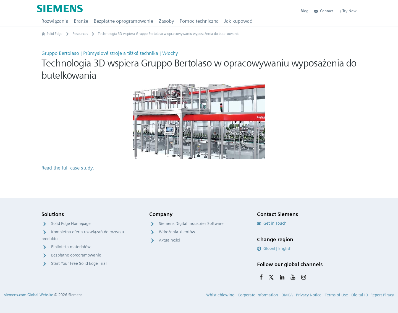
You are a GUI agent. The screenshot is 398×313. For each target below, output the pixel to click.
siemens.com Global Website (28, 295)
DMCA (287, 295)
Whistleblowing (220, 295)
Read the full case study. (67, 168)
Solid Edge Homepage (71, 223)
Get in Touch (272, 223)
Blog (304, 11)
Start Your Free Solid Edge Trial (79, 263)
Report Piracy (382, 295)
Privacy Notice (308, 295)
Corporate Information (258, 295)
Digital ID (359, 295)
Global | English (274, 248)
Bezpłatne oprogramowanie (76, 255)
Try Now (348, 11)
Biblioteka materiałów (71, 246)
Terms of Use (336, 295)
